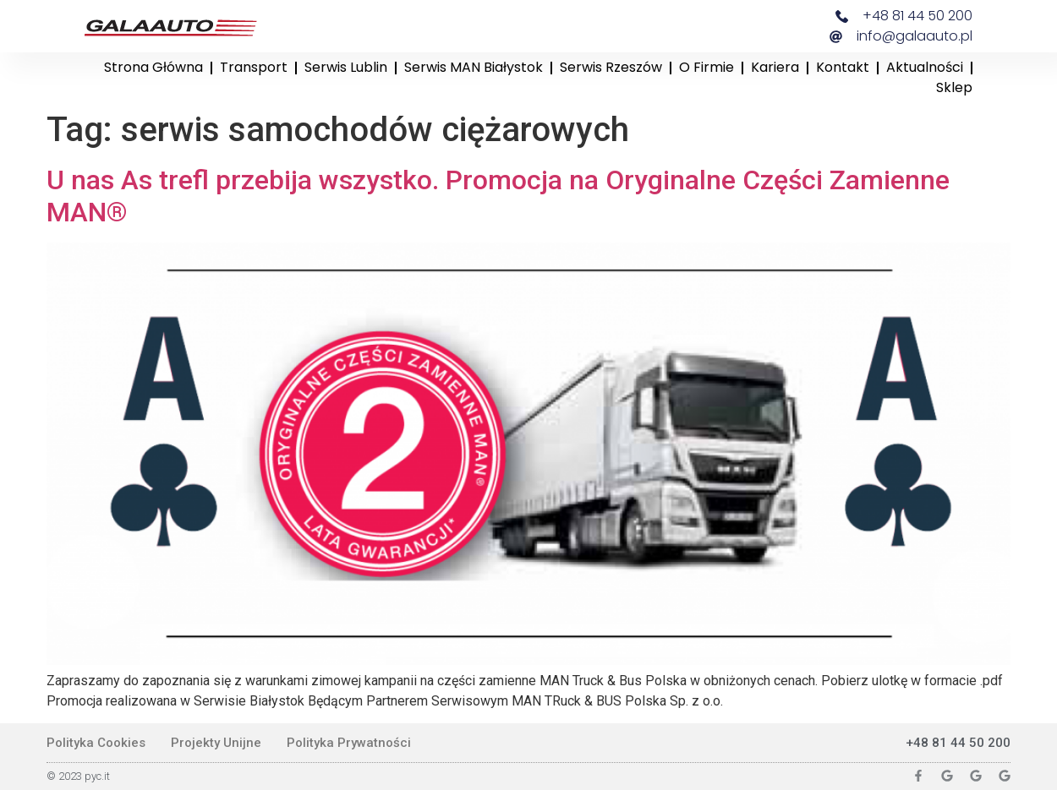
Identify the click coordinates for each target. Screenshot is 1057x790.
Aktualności (924, 67)
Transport (254, 67)
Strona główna (153, 67)
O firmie (706, 67)
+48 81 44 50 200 (958, 742)
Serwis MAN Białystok (473, 67)
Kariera (775, 67)
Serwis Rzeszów (611, 67)
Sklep (954, 87)
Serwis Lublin (345, 67)
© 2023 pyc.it (78, 776)
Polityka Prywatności (349, 742)
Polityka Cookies (96, 742)
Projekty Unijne (216, 742)
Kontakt (842, 67)
